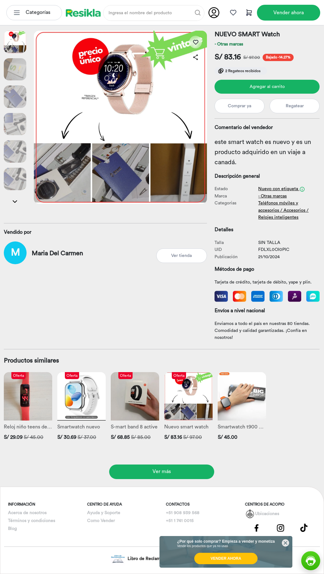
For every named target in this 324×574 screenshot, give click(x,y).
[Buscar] (197, 12)
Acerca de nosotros (27, 513)
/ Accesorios (292, 210)
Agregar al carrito (267, 86)
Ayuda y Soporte (103, 513)
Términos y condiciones (31, 521)
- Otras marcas (229, 44)
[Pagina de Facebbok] (256, 527)
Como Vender (101, 521)
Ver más (162, 471)
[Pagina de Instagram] (280, 527)
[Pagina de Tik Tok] (304, 527)
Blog (12, 529)
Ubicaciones (267, 514)
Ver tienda (181, 255)
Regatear (295, 106)
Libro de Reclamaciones (143, 559)
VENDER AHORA (226, 558)
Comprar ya (239, 106)
